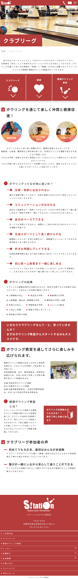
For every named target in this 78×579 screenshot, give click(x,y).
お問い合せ (8, 563)
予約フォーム (9, 573)
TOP (3, 51)
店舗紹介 (7, 553)
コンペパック (9, 568)
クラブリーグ (9, 538)
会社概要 (7, 558)
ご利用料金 (8, 533)
